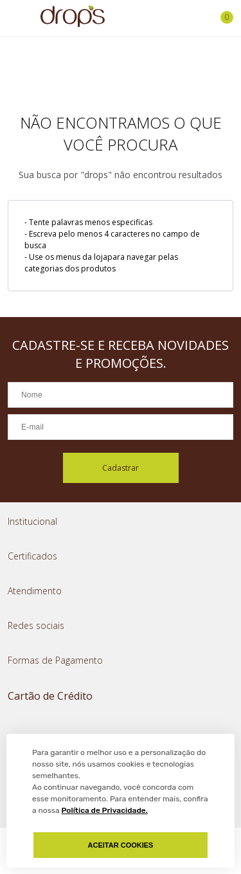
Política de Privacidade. (105, 810)
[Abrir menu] (12, 18)
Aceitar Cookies (121, 845)
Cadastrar (120, 467)
